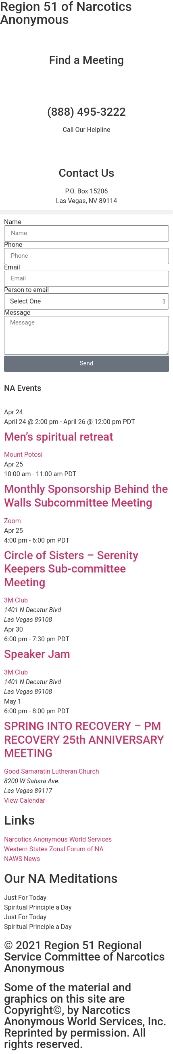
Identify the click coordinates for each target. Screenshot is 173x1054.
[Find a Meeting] (87, 40)
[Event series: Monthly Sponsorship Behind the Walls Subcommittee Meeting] (80, 474)
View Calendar (24, 800)
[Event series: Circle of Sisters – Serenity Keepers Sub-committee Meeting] (74, 540)
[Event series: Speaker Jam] (74, 639)
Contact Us (87, 173)
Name (12, 222)
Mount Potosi (23, 454)
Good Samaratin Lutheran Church (51, 771)
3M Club (16, 600)
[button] (86, 212)
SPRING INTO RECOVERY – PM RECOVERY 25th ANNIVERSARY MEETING (84, 739)
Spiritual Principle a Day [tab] (37, 907)
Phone (13, 245)
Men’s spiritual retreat (58, 436)
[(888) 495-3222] (87, 92)
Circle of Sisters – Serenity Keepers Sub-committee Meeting (71, 569)
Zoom (12, 521)
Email (12, 267)
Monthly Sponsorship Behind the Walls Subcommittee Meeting (86, 495)
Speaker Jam (37, 654)
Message (17, 313)
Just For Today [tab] (25, 897)
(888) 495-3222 (86, 112)
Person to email (26, 290)
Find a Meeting (86, 60)
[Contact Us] (87, 153)
